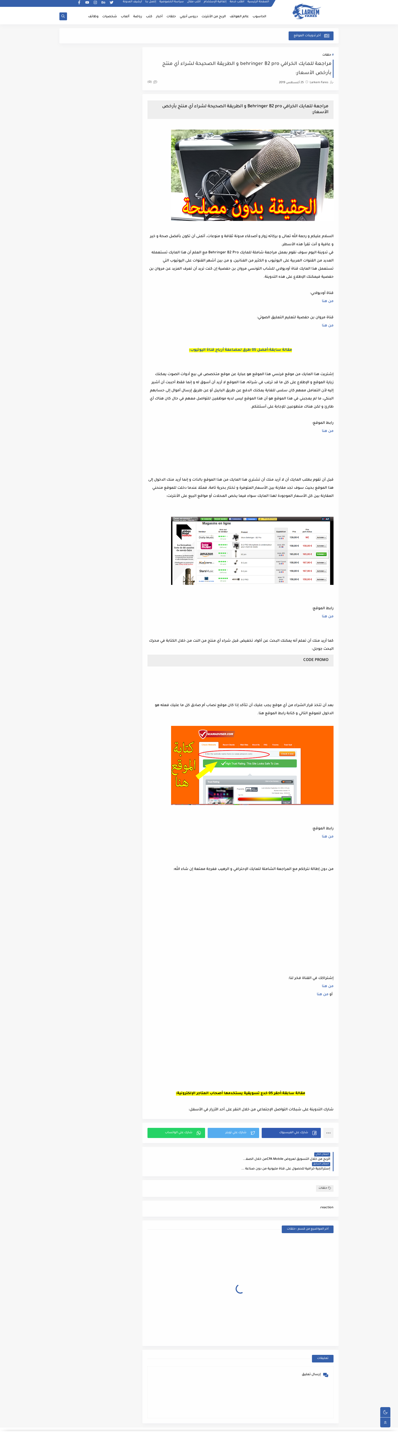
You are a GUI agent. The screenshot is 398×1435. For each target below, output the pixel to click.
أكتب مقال (194, 4)
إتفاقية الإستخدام (215, 4)
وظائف (93, 17)
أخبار (159, 17)
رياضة (137, 17)
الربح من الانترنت (291, 1428)
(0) (154, 82)
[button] (291, 1133)
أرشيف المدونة (132, 4)
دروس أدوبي (189, 17)
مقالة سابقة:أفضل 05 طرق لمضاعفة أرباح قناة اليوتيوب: (241, 350)
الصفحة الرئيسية (258, 4)
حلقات (171, 17)
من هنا (328, 302)
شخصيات (109, 17)
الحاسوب (259, 17)
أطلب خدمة (237, 4)
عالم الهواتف (239, 17)
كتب (149, 17)
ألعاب (125, 17)
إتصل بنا (150, 4)
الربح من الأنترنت (214, 17)
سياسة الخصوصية (172, 4)
